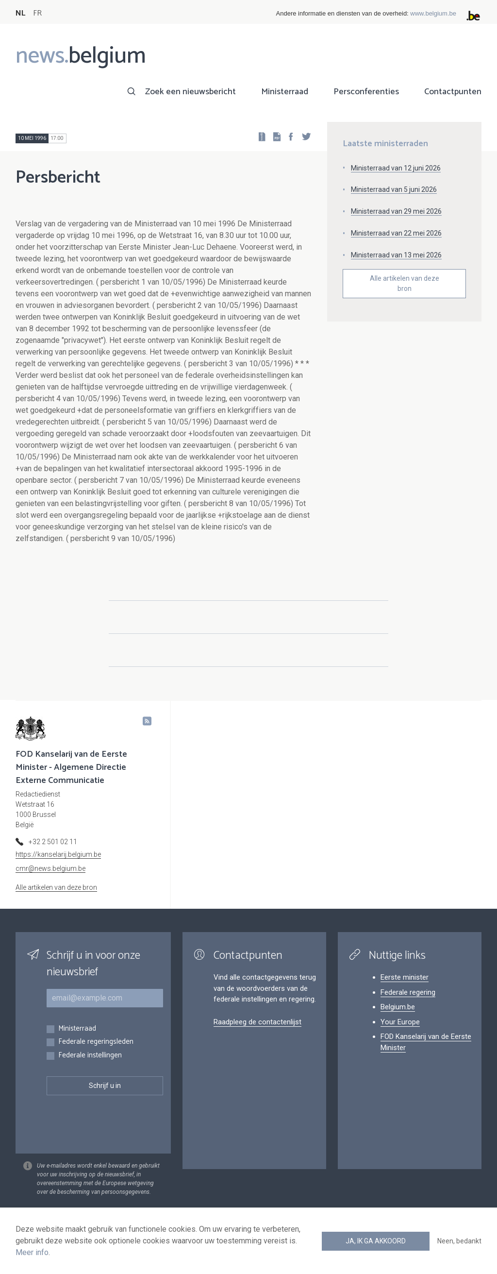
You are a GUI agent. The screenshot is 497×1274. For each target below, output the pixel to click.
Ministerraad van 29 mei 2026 (396, 211)
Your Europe (400, 1022)
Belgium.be (398, 1006)
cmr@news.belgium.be (50, 868)
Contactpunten (452, 92)
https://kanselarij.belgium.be (58, 854)
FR (37, 13)
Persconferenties (366, 92)
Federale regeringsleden (95, 1042)
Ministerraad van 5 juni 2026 (394, 189)
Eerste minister (405, 977)
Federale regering (408, 992)
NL (20, 13)
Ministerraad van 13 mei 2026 (396, 255)
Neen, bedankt (459, 1241)
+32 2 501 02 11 (53, 842)
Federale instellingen (90, 1055)
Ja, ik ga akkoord (376, 1241)
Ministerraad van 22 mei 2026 (396, 233)
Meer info (32, 1252)
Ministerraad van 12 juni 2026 (396, 168)
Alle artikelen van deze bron (404, 283)
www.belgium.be (433, 13)
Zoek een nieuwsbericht (190, 92)
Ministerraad (284, 92)
